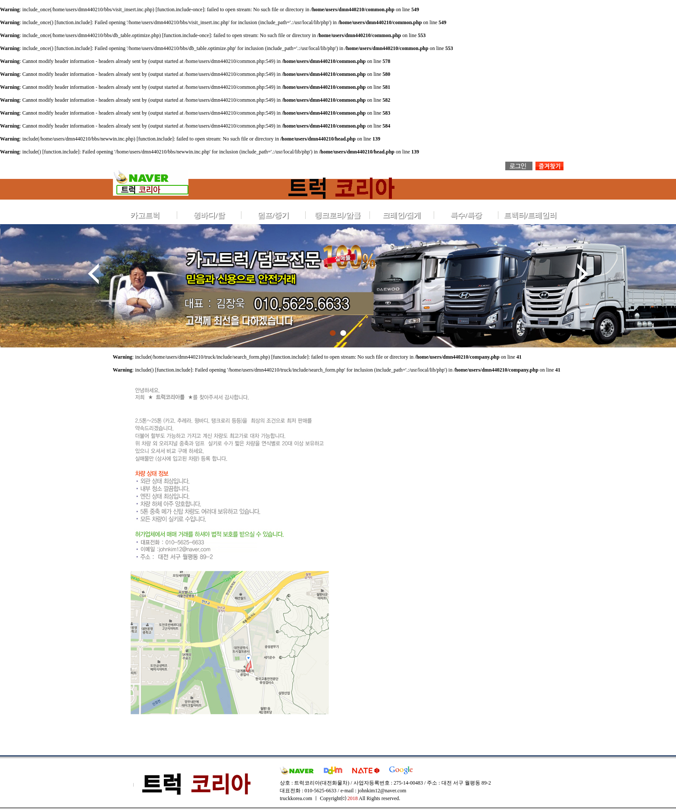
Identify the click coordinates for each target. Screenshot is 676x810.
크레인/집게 (401, 215)
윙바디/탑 (209, 215)
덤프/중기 (273, 215)
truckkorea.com (296, 798)
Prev (93, 273)
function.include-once (180, 9)
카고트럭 (145, 215)
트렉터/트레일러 (530, 215)
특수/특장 (466, 215)
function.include (73, 22)
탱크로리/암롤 (337, 215)
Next (582, 273)
